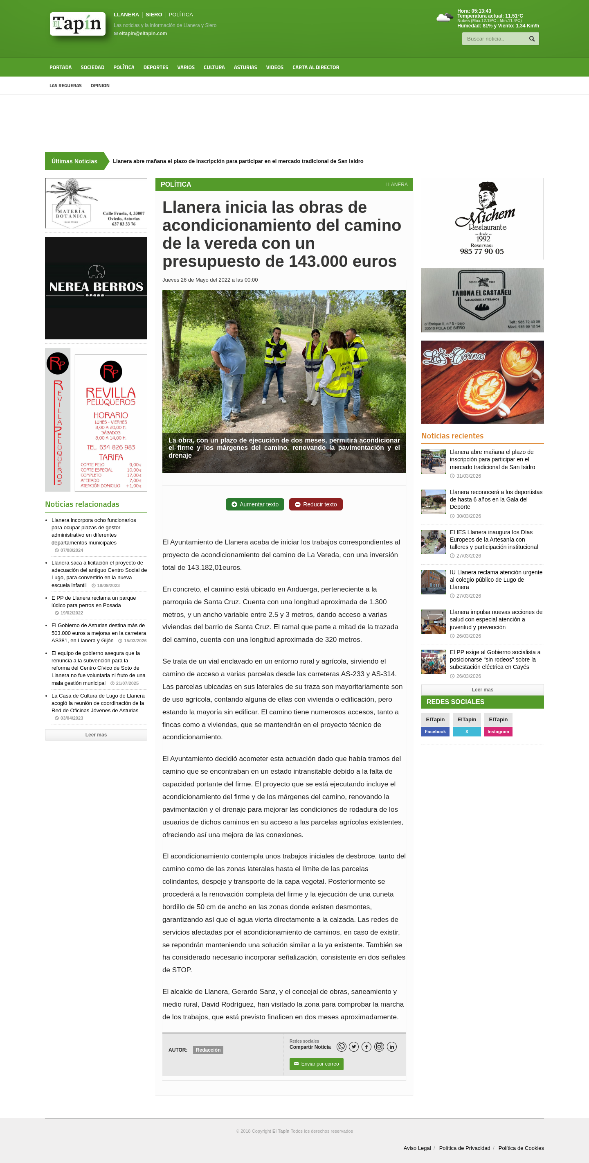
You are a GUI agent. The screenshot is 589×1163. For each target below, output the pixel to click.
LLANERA (126, 14)
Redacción (208, 1050)
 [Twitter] (354, 1047)
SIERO (154, 14)
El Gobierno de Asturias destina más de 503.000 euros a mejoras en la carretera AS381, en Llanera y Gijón (99, 632)
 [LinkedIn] (392, 1047)
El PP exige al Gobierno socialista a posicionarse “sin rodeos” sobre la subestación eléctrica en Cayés (495, 659)
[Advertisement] (294, 123)
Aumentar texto (255, 504)
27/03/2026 (465, 556)
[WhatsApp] (341, 1046)
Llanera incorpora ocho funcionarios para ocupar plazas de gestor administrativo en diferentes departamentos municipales (94, 535)
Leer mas (96, 735)
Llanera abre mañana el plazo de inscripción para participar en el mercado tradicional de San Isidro (492, 459)
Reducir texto (316, 504)
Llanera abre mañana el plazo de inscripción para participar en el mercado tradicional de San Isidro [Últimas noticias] (238, 161)
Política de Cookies (521, 1148)
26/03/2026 (465, 636)
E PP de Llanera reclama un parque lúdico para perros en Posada (94, 605)
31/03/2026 (465, 476)
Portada (60, 67)
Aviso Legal (417, 1148)
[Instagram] (379, 1046)
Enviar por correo (316, 1064)
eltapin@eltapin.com (143, 33)
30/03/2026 (465, 516)
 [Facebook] (366, 1047)
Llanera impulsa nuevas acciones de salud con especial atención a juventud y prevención (496, 619)
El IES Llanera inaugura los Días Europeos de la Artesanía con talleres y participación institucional (494, 539)
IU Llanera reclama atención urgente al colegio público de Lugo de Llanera (496, 579)
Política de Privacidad (464, 1148)
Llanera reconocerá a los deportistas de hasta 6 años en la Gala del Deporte (496, 499)
